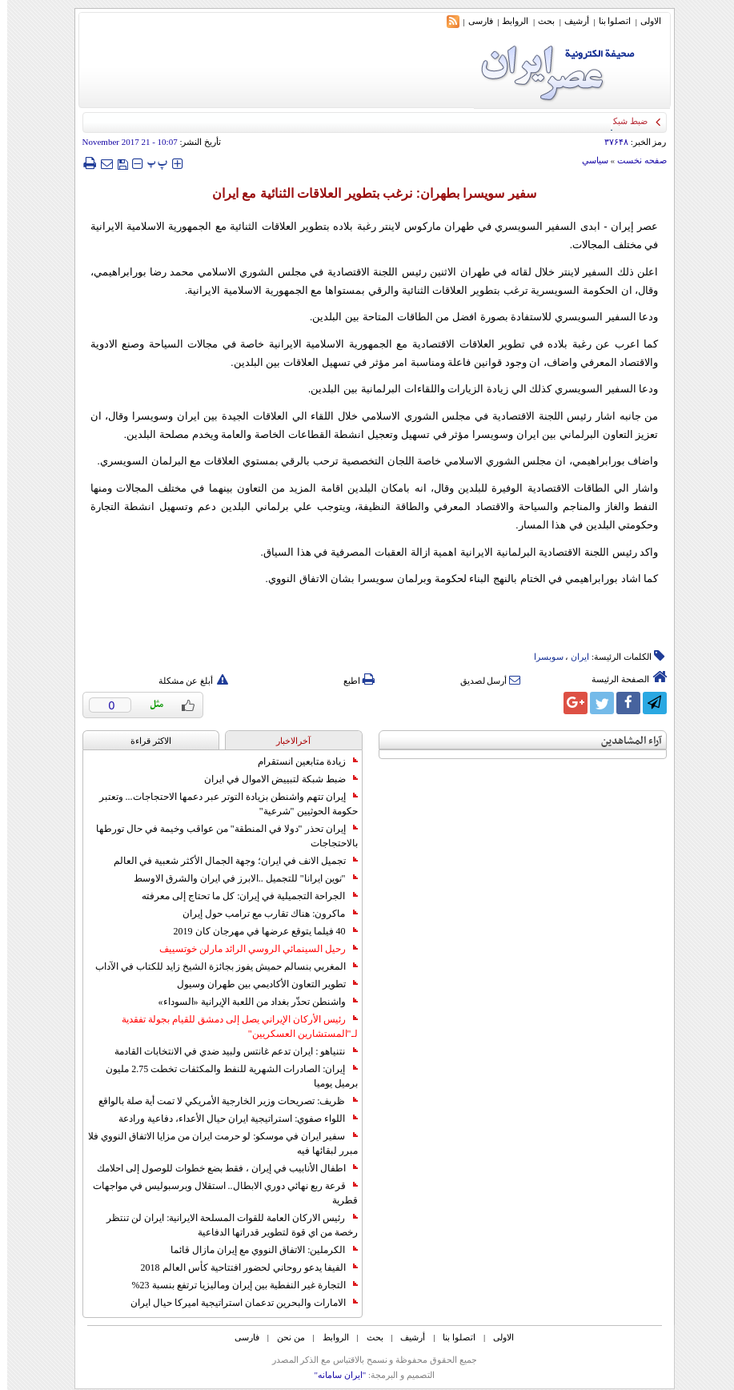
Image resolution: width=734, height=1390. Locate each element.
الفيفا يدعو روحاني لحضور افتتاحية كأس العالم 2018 (242, 1267)
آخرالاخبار (286, 740)
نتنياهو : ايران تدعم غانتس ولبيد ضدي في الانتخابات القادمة (228, 1051)
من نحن (284, 1337)
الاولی (643, 21)
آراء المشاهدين (624, 741)
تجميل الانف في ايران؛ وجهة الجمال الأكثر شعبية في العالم (228, 860)
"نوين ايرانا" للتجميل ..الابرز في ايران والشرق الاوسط (238, 878)
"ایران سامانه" (333, 1375)
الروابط (508, 21)
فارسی (473, 21)
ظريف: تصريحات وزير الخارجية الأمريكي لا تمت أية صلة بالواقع (220, 1101)
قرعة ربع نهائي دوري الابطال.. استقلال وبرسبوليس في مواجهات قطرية (218, 1193)
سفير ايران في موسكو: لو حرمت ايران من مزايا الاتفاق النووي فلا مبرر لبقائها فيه (215, 1143)
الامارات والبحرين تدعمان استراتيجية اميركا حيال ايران (237, 1302)
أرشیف (569, 21)
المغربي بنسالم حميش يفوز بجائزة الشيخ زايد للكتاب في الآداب (219, 966)
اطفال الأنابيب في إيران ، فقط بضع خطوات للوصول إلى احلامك (220, 1168)
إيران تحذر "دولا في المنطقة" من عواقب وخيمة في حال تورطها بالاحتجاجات (220, 836)
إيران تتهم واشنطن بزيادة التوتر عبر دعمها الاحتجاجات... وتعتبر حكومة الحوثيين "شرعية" (221, 804)
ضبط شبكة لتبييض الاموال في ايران (274, 779)
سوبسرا (541, 656)
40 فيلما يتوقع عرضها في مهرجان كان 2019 (258, 931)
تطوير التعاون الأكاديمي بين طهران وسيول (260, 984)
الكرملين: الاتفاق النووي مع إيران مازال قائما (256, 1249)
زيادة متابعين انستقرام (301, 761)
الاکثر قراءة (143, 740)
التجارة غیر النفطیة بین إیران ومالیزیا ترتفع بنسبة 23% (238, 1285)
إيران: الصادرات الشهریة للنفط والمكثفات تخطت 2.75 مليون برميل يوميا (224, 1076)
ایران (573, 656)
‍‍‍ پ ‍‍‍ (150, 163)
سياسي (588, 160)
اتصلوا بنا (608, 21)
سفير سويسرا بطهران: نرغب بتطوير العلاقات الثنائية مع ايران (367, 193)
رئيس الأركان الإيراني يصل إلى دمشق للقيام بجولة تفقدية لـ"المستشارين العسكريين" (232, 1026)
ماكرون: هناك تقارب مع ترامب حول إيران (262, 913)
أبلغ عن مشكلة (186, 680)
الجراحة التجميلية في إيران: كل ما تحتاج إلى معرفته (242, 896)
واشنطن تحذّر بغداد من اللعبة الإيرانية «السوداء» (251, 1001)
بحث (539, 21)
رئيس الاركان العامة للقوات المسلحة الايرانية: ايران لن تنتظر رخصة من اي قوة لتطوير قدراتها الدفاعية (224, 1225)
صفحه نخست (635, 160)
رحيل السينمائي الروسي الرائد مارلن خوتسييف (251, 948)
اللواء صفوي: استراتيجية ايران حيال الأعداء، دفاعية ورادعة (230, 1118)
